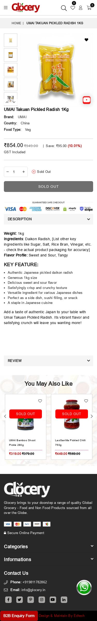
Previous (7, 102)
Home (16, 23)
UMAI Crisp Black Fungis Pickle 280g (17, 443)
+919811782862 (35, 582)
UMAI (22, 117)
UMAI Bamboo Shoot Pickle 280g (61, 443)
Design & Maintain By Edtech (62, 616)
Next (14, 102)
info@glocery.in (33, 590)
